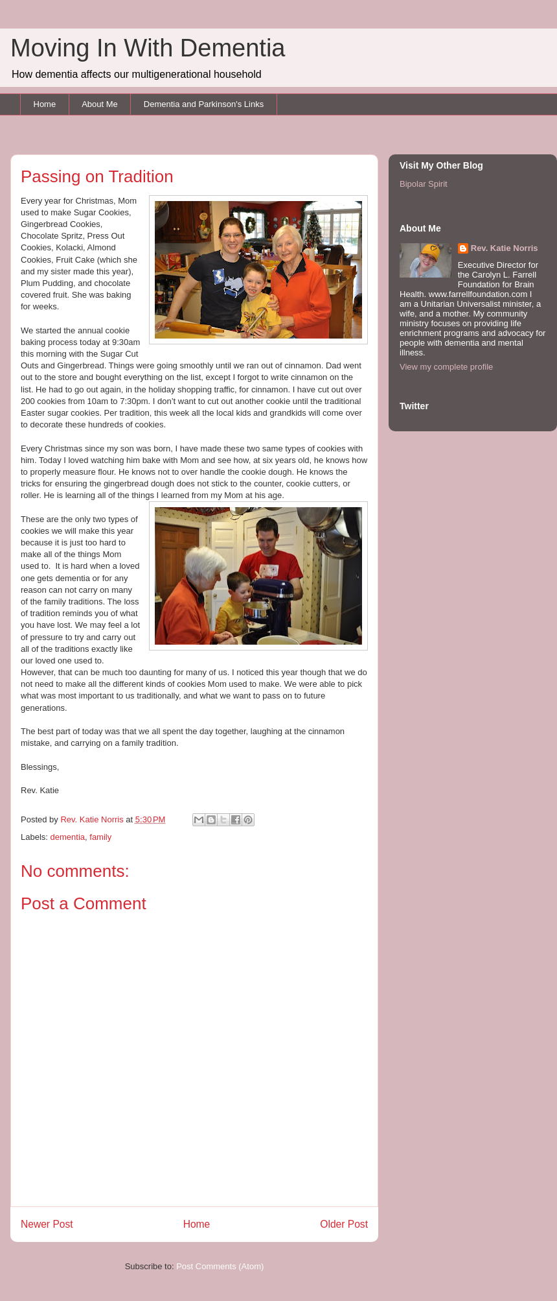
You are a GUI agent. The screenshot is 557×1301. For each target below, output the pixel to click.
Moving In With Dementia (148, 48)
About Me (100, 104)
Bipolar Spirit (424, 184)
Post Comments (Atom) (220, 1266)
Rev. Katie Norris (504, 248)
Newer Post (47, 1224)
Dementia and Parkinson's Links (204, 104)
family (100, 837)
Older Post (344, 1224)
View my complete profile (446, 367)
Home (45, 104)
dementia (68, 837)
